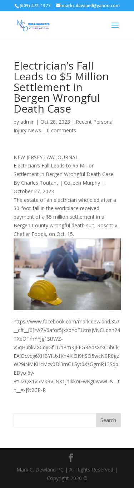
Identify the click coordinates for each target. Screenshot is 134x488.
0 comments (61, 130)
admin (27, 121)
